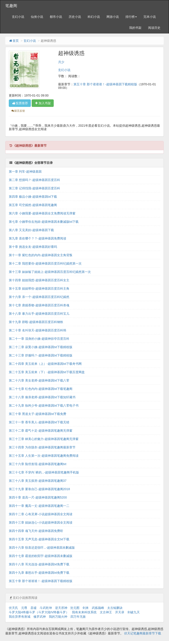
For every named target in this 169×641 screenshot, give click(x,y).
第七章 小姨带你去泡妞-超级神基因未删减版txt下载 (44, 221)
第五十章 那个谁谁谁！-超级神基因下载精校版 (105, 84)
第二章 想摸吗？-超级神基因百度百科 (34, 180)
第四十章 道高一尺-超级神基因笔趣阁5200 (38, 497)
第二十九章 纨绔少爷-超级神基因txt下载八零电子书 (44, 405)
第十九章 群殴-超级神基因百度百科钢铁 (36, 322)
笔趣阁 (11, 6)
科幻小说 (94, 16)
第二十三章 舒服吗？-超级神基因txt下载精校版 (40, 355)
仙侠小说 (37, 16)
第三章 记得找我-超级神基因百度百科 (34, 188)
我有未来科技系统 (84, 612)
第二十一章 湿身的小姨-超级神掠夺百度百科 (39, 338)
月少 (61, 62)
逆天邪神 (61, 608)
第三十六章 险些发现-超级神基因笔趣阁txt (37, 464)
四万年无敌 (78, 616)
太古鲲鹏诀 (115, 608)
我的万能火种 (58, 616)
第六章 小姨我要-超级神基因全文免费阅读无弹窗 (42, 213)
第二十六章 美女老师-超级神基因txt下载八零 (39, 380)
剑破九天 (133, 612)
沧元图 (74, 608)
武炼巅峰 (98, 608)
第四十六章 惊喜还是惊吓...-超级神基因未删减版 (42, 547)
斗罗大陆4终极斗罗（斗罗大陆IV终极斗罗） (39, 612)
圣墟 (33, 608)
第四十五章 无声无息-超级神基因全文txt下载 (39, 539)
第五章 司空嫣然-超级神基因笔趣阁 (33, 205)
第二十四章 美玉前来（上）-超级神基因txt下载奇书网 (45, 363)
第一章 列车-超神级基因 (25, 171)
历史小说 (75, 16)
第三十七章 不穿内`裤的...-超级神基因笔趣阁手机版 (44, 472)
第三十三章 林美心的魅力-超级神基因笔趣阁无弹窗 (44, 439)
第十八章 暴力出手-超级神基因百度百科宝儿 (39, 313)
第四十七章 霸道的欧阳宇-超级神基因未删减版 (40, 556)
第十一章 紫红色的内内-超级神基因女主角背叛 (40, 255)
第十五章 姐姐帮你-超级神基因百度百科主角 (39, 288)
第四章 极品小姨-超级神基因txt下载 (33, 196)
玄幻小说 (18, 16)
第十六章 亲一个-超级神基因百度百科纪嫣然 (39, 297)
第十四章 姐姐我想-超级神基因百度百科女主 (39, 280)
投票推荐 (20, 103)
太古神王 (106, 612)
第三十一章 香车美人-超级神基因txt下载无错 (39, 422)
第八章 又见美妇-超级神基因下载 (31, 230)
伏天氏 (13, 608)
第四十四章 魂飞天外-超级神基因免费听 (36, 531)
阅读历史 (154, 27)
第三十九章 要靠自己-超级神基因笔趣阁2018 (39, 489)
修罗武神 (39, 616)
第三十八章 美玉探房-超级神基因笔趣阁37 (37, 480)
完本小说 (149, 16)
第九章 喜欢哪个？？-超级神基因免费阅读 (37, 238)
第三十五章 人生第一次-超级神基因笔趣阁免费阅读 (44, 455)
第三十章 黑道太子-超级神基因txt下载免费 (37, 414)
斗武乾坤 (46, 608)
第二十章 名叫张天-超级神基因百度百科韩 (37, 330)
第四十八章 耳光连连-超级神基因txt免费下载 (39, 564)
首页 (14, 40)
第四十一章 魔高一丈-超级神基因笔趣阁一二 (39, 506)
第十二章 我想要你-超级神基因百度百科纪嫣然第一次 (45, 263)
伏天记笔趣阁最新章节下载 (142, 633)
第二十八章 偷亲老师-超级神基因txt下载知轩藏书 (42, 397)
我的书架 (135, 27)
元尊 (24, 608)
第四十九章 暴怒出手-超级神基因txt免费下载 (39, 572)
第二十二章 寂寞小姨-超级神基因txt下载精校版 (40, 347)
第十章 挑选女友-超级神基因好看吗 (33, 246)
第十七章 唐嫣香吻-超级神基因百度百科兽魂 (39, 305)
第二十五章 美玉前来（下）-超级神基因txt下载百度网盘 (47, 372)
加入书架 (43, 103)
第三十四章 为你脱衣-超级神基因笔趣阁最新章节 (42, 447)
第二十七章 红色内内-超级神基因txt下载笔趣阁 (40, 389)
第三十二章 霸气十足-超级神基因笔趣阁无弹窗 (40, 430)
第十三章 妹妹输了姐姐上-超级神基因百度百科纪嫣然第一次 (50, 272)
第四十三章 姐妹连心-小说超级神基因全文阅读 (40, 522)
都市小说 (56, 16)
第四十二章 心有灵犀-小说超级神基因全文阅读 (40, 514)
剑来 (86, 608)
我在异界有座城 (19, 616)
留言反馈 (18, 110)
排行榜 (131, 16)
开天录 (119, 612)
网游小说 (113, 16)
